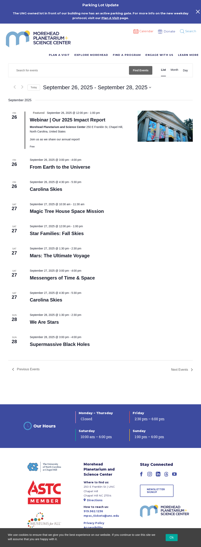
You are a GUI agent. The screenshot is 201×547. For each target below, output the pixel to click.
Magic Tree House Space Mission (67, 211)
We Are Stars (44, 322)
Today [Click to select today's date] (34, 87)
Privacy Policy (94, 523)
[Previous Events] (14, 87)
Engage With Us (159, 54)
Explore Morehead (91, 54)
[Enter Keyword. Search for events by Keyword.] (68, 70)
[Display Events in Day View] (185, 70)
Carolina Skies (46, 189)
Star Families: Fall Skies (57, 233)
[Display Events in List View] (163, 70)
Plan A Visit (59, 54)
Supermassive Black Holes (60, 344)
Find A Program (127, 54)
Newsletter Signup (156, 491)
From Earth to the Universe (60, 167)
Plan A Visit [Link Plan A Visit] (110, 18)
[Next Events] (22, 87)
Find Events (140, 70)
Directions (93, 500)
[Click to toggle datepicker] (97, 87)
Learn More (188, 54)
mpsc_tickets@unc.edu (101, 515)
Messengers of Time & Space (62, 277)
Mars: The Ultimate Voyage (60, 255)
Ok (172, 537)
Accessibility (93, 527)
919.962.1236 (93, 511)
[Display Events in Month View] (174, 70)
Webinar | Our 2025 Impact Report (67, 119)
